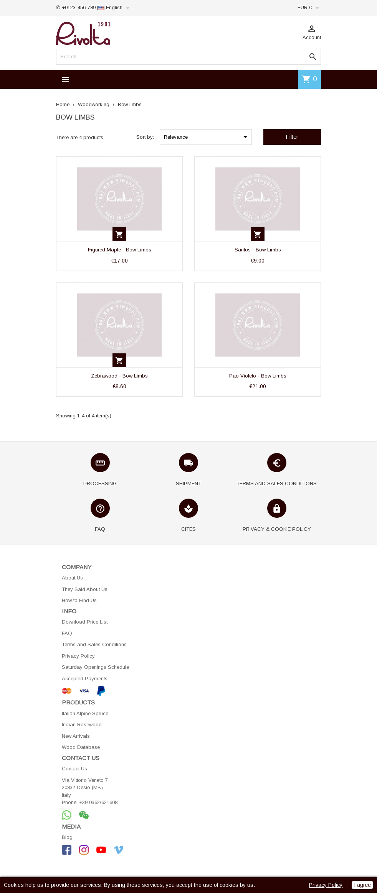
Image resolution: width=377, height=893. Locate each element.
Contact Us (74, 769)
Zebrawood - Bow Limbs (119, 376)
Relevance (207, 136)
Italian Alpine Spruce (85, 713)
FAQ (67, 633)
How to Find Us (79, 600)
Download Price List (84, 622)
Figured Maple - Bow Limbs (119, 250)
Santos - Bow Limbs (258, 250)
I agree (362, 885)
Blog (67, 837)
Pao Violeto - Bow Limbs (257, 376)
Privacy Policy (78, 656)
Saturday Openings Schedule (95, 667)
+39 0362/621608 (98, 802)
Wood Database (81, 747)
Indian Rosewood (82, 724)
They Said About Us (84, 589)
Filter (292, 136)
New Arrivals (76, 736)
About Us (72, 578)
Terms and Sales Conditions (94, 644)
